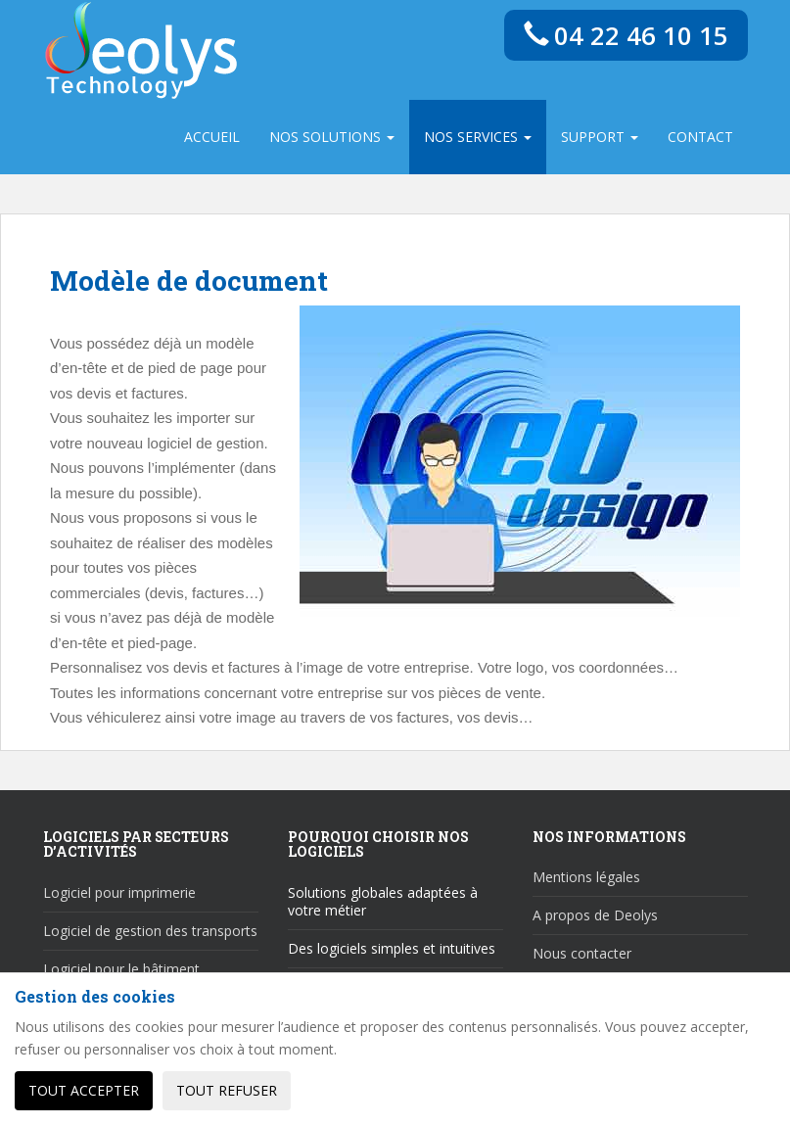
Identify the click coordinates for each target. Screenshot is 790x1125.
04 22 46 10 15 (626, 35)
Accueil (212, 136)
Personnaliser (369, 1090)
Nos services (478, 136)
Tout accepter (83, 1090)
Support (599, 136)
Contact (700, 136)
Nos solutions (332, 136)
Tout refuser (226, 1090)
